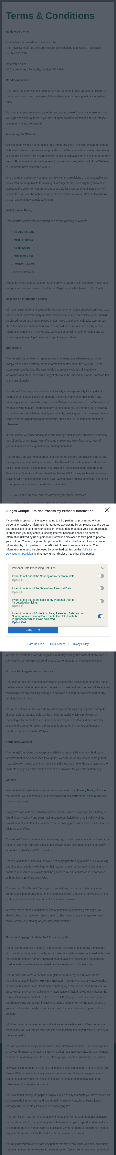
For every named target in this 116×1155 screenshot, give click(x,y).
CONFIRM (33, 630)
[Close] (108, 511)
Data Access (57, 644)
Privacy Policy (80, 644)
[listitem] (58, 568)
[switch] (101, 576)
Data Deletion (35, 644)
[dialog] (58, 577)
